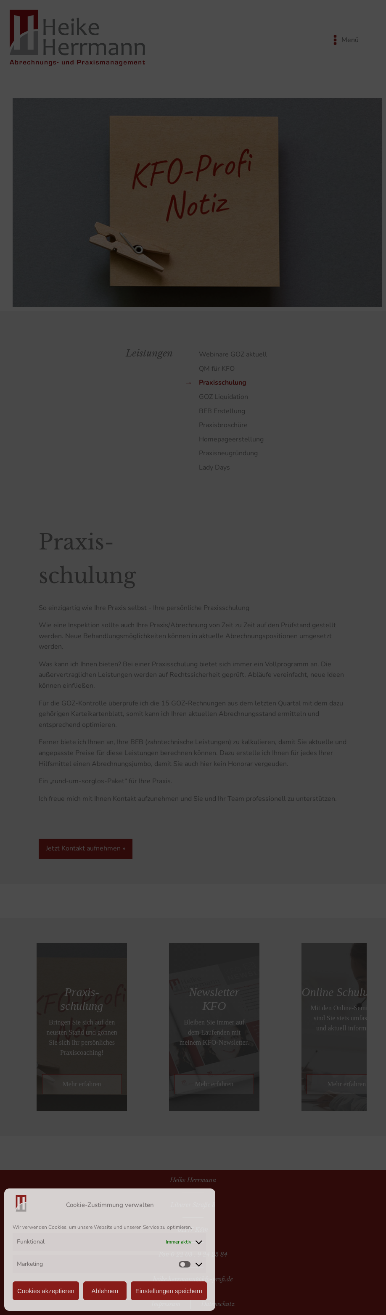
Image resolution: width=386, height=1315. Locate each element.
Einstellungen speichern (168, 1290)
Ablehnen (105, 1290)
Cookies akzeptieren (45, 1290)
